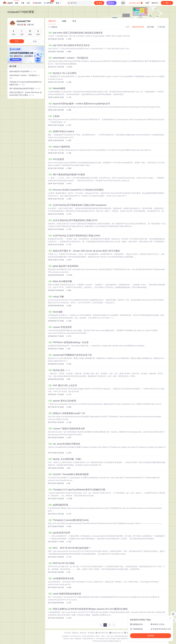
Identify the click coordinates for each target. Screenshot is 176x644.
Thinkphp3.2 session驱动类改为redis (68, 520)
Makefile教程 (56, 88)
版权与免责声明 (122, 638)
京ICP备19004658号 (88, 636)
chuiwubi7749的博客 (20, 12)
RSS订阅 (161, 27)
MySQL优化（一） (59, 370)
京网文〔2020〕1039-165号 (104, 636)
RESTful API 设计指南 (61, 563)
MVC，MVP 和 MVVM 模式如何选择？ (69, 548)
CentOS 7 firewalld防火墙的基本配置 (68, 474)
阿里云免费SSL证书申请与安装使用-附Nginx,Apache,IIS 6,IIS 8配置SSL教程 (88, 609)
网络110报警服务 (75, 638)
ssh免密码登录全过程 (61, 578)
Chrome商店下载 (101, 638)
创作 (167, 3)
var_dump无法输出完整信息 (64, 444)
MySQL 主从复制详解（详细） (65, 459)
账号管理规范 (112, 638)
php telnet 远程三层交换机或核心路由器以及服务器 (75, 32)
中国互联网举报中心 (88, 638)
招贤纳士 (75, 633)
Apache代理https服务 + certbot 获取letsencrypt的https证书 (79, 103)
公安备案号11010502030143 (71, 636)
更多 (58, 3)
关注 (16, 41)
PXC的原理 (56, 159)
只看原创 (52, 27)
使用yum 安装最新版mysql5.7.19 (66, 413)
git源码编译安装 (58, 505)
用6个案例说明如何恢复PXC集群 (66, 174)
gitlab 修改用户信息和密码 (63, 266)
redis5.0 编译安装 (59, 146)
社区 (28, 3)
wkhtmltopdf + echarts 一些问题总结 (68, 58)
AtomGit (37, 3)
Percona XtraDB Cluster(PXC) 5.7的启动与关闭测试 (76, 190)
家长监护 (66, 638)
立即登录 (150, 636)
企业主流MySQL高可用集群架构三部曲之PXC (73, 220)
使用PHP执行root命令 (61, 131)
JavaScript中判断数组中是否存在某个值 (70, 355)
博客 (16, 3)
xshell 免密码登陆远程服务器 (64, 593)
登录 (123, 3)
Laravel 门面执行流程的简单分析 (66, 428)
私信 (35, 41)
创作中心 (155, 3)
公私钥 (53, 116)
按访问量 (150, 27)
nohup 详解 (56, 296)
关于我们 (67, 633)
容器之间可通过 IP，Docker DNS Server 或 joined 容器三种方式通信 (84, 251)
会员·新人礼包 (136, 2)
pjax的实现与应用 (59, 532)
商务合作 (83, 633)
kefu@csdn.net (117, 633)
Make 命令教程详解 (60, 281)
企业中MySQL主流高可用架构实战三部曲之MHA (74, 235)
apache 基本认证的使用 (62, 401)
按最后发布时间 (138, 27)
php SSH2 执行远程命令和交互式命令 (69, 45)
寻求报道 (91, 633)
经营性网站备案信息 (121, 636)
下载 (22, 3)
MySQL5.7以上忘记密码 (62, 73)
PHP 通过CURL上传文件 (62, 385)
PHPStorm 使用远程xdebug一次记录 (68, 342)
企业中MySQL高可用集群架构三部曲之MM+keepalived (77, 205)
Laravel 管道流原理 (60, 327)
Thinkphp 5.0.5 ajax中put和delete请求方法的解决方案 (76, 489)
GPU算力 (49, 2)
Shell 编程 (55, 312)
